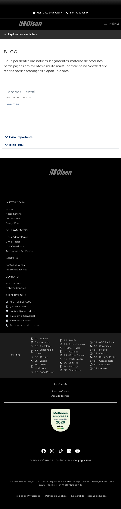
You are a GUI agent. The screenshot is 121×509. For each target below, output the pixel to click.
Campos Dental (20, 92)
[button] (60, 137)
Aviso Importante (20, 137)
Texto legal (15, 144)
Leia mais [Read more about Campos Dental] (13, 104)
